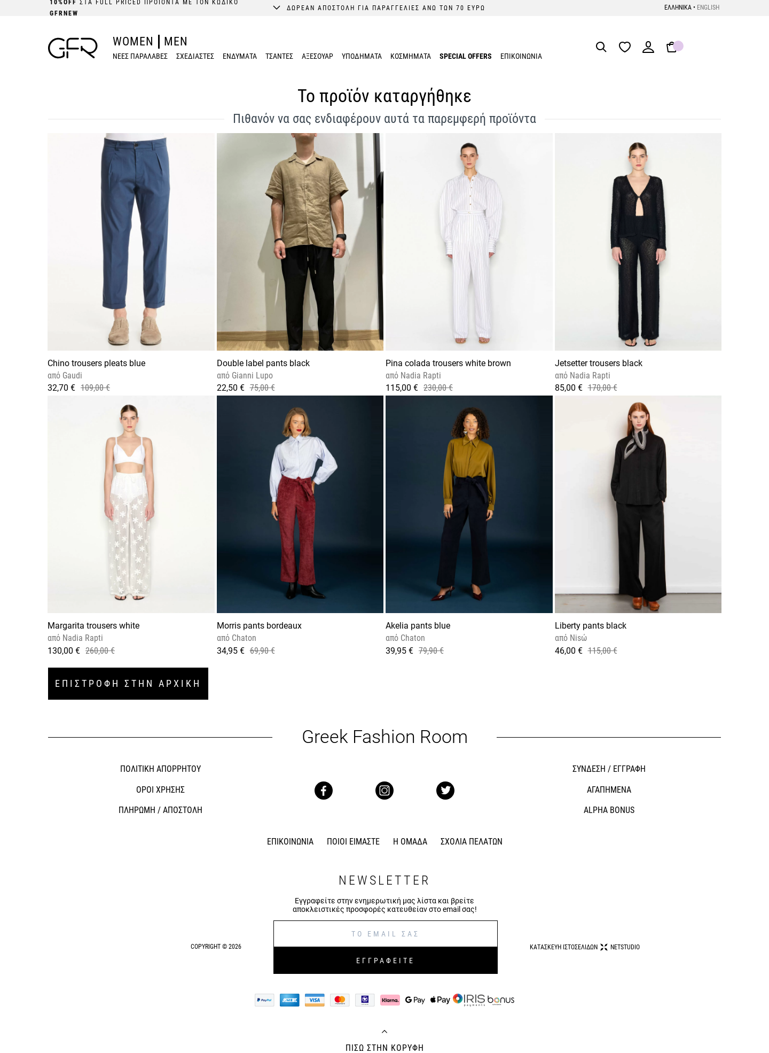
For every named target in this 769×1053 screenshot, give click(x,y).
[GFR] (73, 48)
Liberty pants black (590, 626)
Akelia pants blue (418, 626)
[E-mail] (385, 933)
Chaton (243, 638)
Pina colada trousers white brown (448, 363)
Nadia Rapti (419, 375)
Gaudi (71, 375)
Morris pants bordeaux (259, 626)
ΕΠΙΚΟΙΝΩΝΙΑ (521, 56)
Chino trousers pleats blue (96, 363)
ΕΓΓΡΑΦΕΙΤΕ (385, 960)
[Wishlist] (627, 48)
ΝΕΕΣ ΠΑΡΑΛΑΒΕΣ (140, 56)
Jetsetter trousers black (598, 363)
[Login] (648, 50)
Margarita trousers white (93, 626)
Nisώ (577, 638)
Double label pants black (263, 363)
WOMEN (133, 41)
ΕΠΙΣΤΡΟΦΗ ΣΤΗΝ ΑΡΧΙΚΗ (128, 683)
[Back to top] (384, 1033)
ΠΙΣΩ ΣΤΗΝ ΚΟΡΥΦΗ (385, 1048)
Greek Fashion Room (385, 736)
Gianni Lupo (251, 375)
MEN (176, 41)
